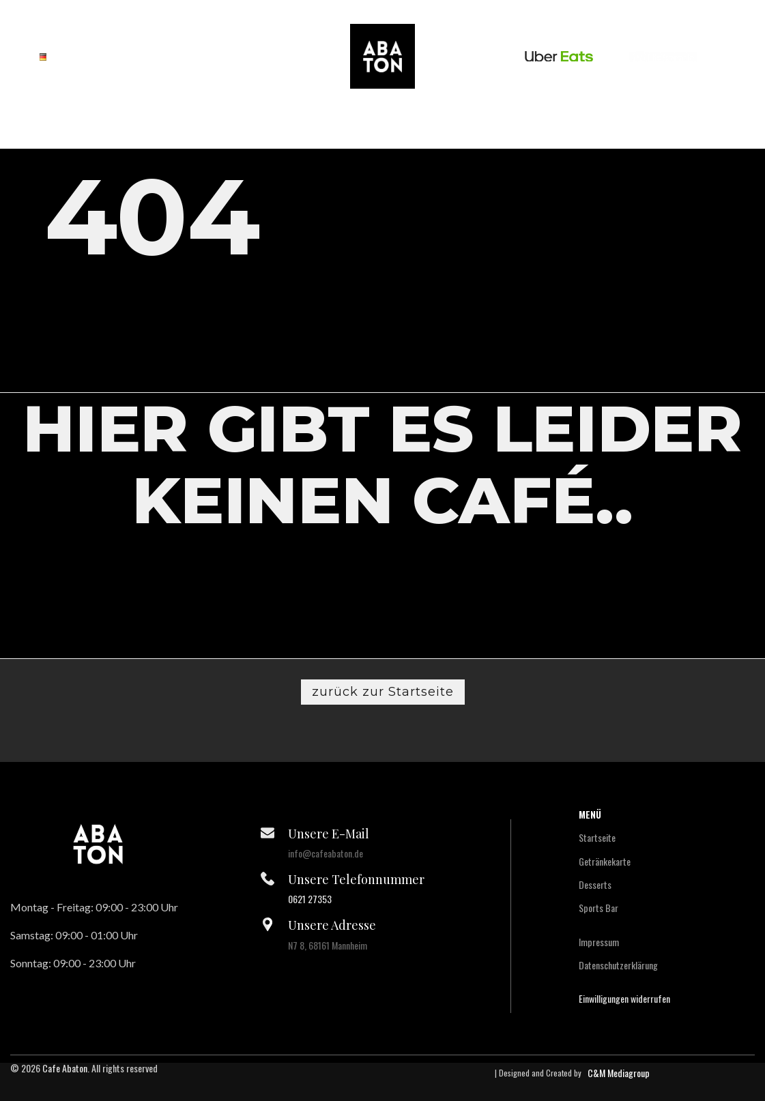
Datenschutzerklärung (618, 965)
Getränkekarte (605, 861)
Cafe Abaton (64, 1068)
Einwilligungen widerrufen (624, 998)
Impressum (599, 942)
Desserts (595, 884)
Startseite (597, 837)
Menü (590, 814)
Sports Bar (598, 907)
